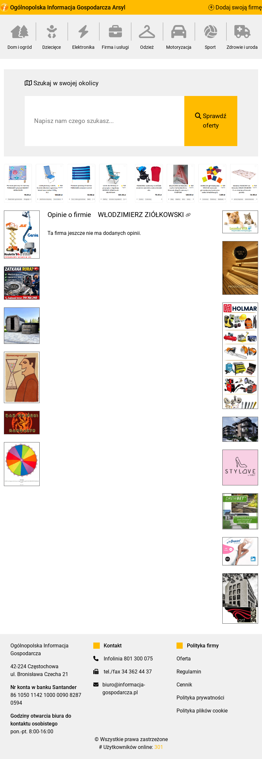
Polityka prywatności (200, 698)
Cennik (184, 685)
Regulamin (189, 672)
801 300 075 (138, 659)
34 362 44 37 (137, 672)
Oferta (184, 659)
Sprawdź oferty (210, 120)
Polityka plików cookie (202, 711)
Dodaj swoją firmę (235, 7)
